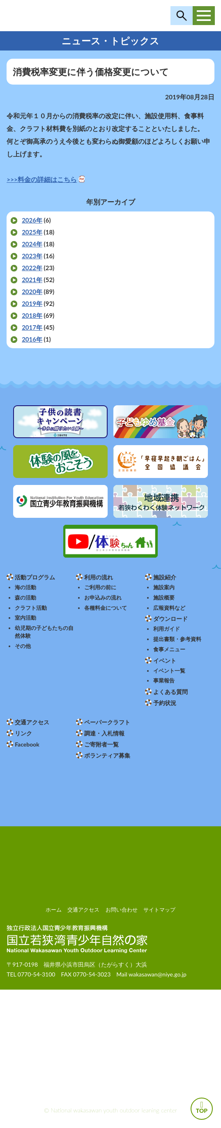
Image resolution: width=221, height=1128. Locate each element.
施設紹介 (164, 577)
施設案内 (164, 587)
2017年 (32, 327)
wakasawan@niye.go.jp (157, 974)
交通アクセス (32, 722)
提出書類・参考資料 (177, 639)
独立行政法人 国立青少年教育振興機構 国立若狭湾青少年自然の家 (66, 15)
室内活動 (25, 618)
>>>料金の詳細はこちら (42, 179)
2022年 (32, 267)
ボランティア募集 (107, 755)
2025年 (32, 232)
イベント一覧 (169, 671)
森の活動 (25, 598)
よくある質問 (170, 691)
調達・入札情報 (104, 733)
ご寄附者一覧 (101, 744)
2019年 (32, 303)
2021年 (32, 279)
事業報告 (164, 681)
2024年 (32, 244)
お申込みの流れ (103, 598)
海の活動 (25, 587)
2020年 (32, 291)
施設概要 (164, 598)
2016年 (32, 339)
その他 (23, 646)
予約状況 (164, 702)
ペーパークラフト (107, 722)
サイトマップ (159, 909)
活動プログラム (35, 577)
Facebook (27, 744)
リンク (23, 733)
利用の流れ (98, 577)
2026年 (32, 220)
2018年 (32, 315)
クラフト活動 (31, 608)
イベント (164, 660)
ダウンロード (170, 618)
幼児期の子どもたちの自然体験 (44, 632)
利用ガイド (166, 629)
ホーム (54, 909)
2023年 (32, 256)
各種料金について (105, 608)
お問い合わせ (122, 909)
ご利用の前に (100, 587)
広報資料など (169, 608)
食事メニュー (169, 649)
